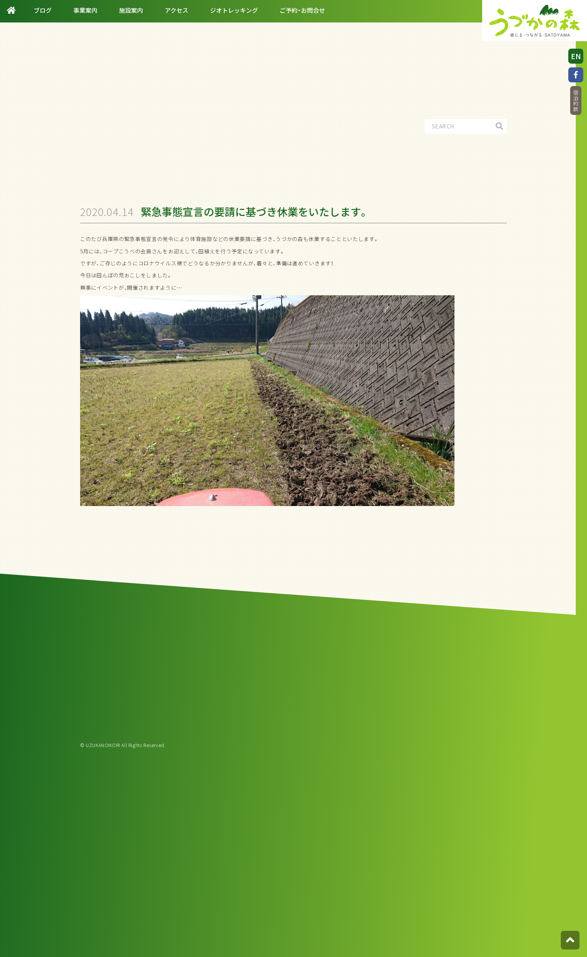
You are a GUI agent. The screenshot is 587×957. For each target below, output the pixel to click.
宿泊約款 (576, 101)
